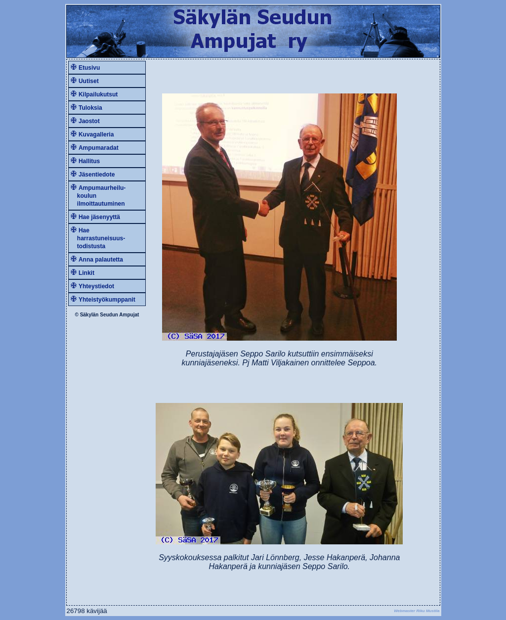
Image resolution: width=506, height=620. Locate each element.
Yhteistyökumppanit (107, 299)
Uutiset (89, 81)
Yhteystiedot (96, 286)
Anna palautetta (101, 259)
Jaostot (89, 121)
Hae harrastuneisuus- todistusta (98, 238)
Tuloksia (90, 107)
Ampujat (129, 314)
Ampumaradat (99, 147)
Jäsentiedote (97, 174)
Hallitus (89, 161)
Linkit (86, 272)
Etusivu (89, 67)
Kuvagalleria (96, 134)
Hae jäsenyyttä (99, 217)
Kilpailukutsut (98, 94)
